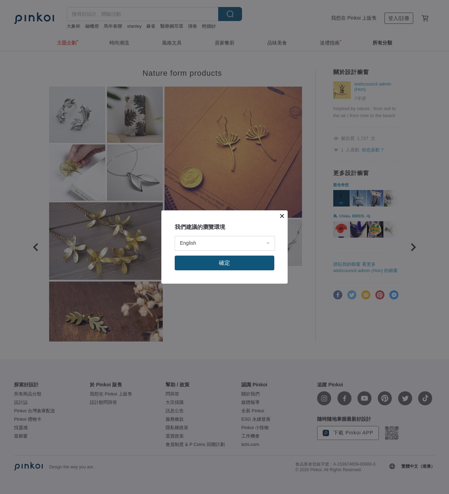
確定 (224, 263)
